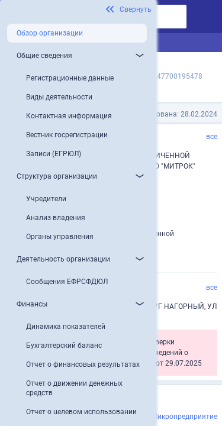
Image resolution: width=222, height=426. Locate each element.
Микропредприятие (184, 416)
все (211, 137)
